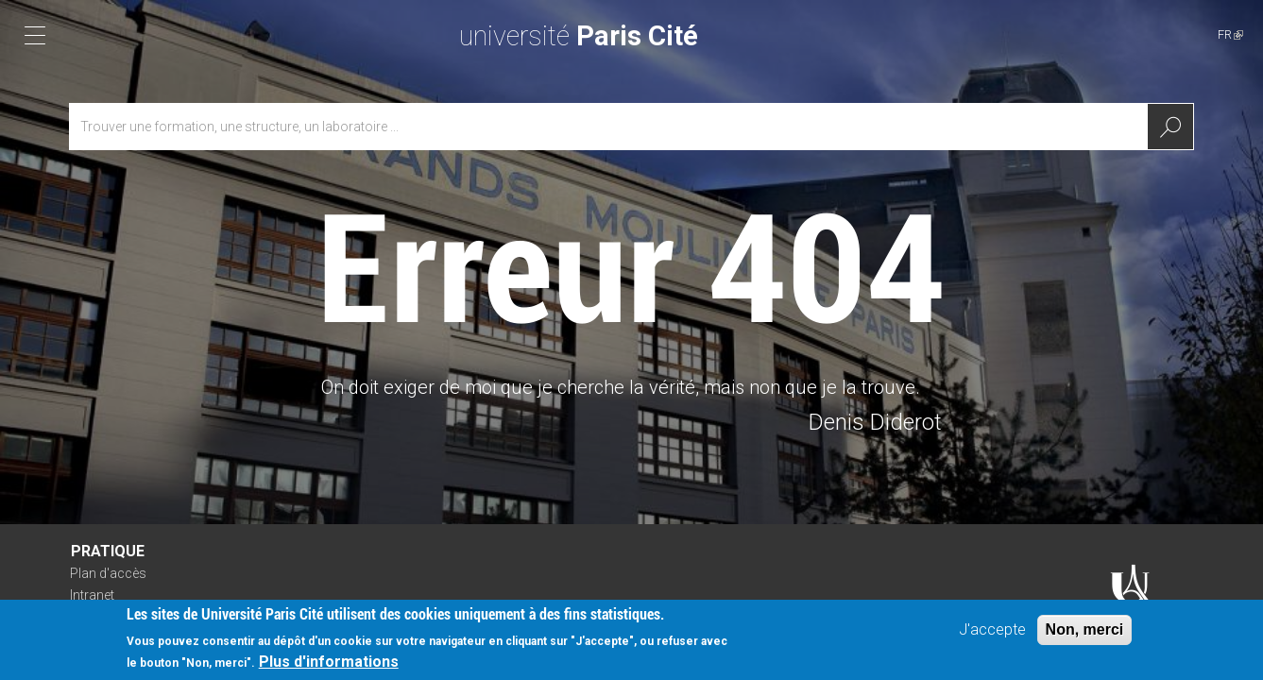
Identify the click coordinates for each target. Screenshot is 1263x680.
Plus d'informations (329, 665)
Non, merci (1085, 633)
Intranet (92, 595)
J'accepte (992, 633)
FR (1230, 34)
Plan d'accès (108, 573)
